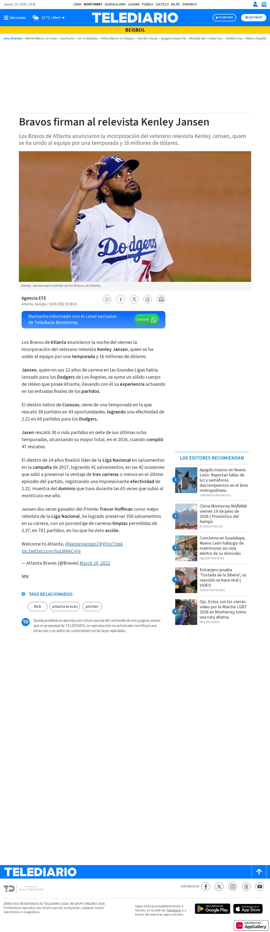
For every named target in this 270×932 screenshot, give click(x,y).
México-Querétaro (258, 38)
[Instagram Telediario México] (232, 886)
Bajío (175, 4)
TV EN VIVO (225, 17)
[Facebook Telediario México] (205, 886)
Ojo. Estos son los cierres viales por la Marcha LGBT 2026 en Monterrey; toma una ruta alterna (223, 609)
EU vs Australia (88, 38)
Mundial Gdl (197, 38)
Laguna (134, 4)
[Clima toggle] (47, 17)
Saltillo (162, 4)
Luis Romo (67, 38)
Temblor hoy (234, 38)
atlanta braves (65, 606)
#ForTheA (113, 544)
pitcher (92, 606)
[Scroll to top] (259, 872)
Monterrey (93, 4)
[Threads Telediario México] (246, 886)
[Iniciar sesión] (255, 4)
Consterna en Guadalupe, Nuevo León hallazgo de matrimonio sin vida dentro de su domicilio (222, 546)
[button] (107, 299)
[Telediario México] (135, 17)
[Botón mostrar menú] (16, 17)
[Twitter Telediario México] (219, 886)
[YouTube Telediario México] (259, 886)
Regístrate (253, 17)
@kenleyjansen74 (83, 544)
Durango (190, 4)
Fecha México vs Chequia (117, 38)
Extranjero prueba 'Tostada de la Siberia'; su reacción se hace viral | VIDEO (223, 577)
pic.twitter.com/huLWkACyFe (51, 551)
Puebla (147, 4)
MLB (37, 606)
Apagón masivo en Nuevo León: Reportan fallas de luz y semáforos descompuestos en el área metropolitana (224, 480)
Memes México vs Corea (41, 38)
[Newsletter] (263, 5)
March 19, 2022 (95, 563)
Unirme (142, 319)
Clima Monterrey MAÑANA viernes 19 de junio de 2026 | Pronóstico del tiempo (223, 514)
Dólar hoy (215, 38)
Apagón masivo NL (173, 38)
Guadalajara (115, 4)
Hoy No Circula (147, 38)
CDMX (77, 4)
